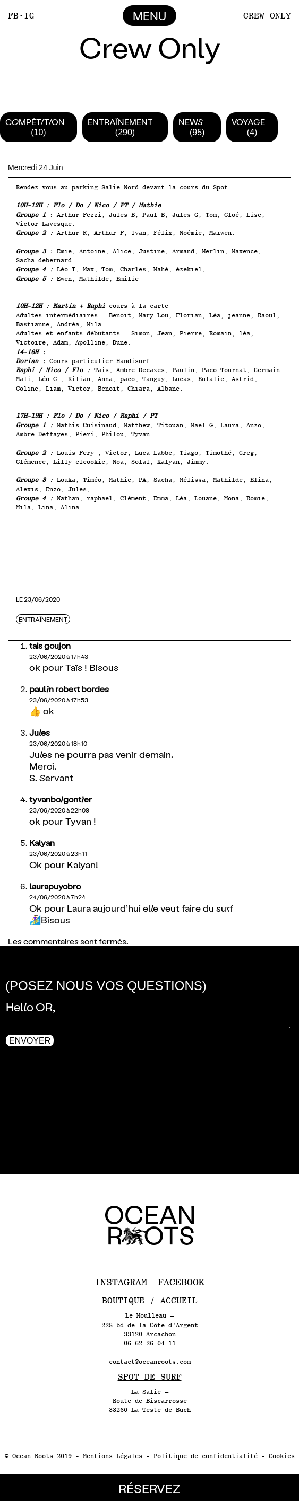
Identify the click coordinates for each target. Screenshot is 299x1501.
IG (29, 16)
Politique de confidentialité (205, 1456)
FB (13, 16)
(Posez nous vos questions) (106, 985)
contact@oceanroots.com (150, 1361)
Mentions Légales (112, 1456)
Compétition (35, 122)
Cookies (282, 1456)
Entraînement (120, 122)
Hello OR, (149, 1012)
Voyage (248, 122)
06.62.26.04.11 (150, 1343)
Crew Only (267, 16)
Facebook (181, 1282)
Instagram (121, 1282)
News (190, 122)
